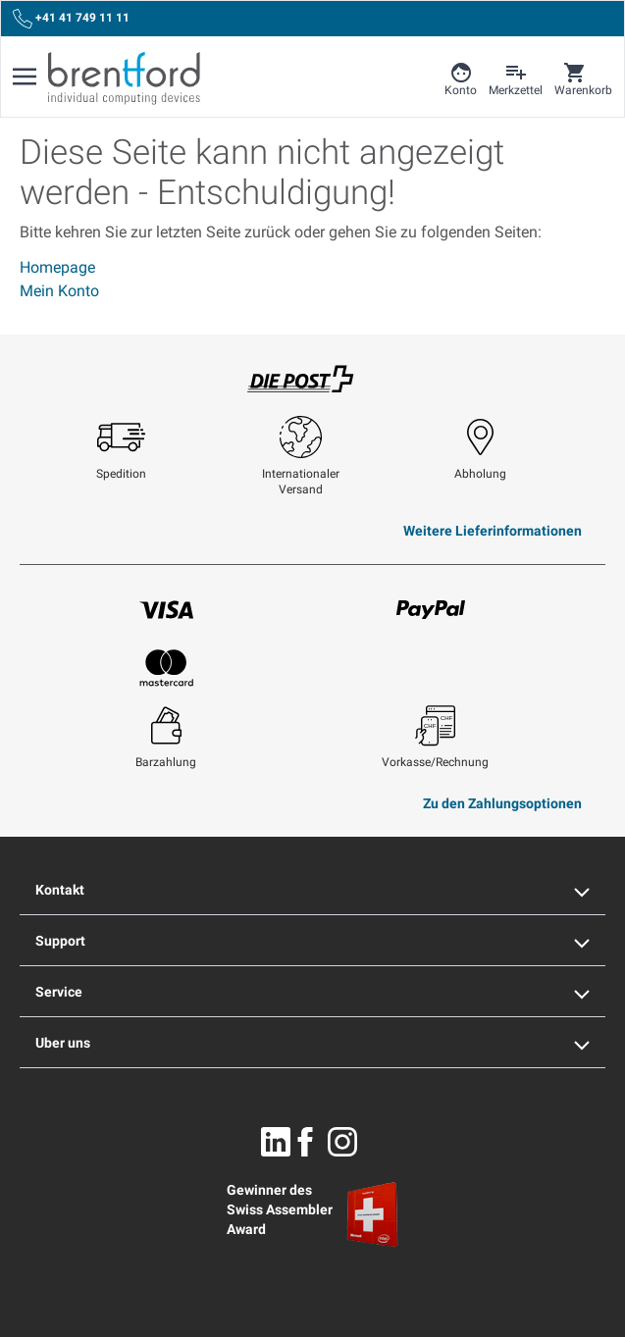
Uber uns (312, 1043)
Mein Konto (59, 291)
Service (312, 992)
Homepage (57, 267)
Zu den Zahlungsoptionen (502, 803)
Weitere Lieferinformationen (492, 531)
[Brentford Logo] (124, 78)
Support (312, 941)
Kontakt (312, 890)
